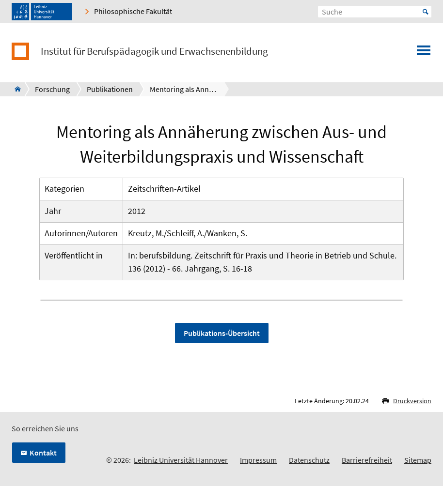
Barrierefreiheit (367, 460)
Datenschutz (309, 460)
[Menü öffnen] (423, 53)
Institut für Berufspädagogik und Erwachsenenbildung (154, 51)
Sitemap (417, 460)
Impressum (258, 460)
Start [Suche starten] (425, 11)
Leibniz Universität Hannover (181, 460)
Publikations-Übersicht (222, 333)
